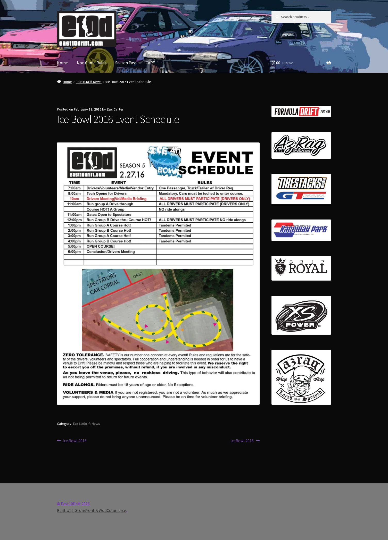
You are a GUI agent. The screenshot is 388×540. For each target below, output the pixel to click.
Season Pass (126, 62)
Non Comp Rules (91, 62)
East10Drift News (89, 81)
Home (62, 62)
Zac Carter (115, 109)
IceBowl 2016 (242, 440)
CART (150, 62)
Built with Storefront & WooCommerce (91, 510)
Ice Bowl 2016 (74, 440)
